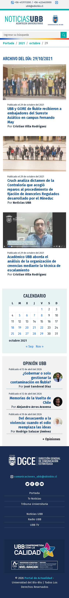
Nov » (39, 346)
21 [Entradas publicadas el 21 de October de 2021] (34, 327)
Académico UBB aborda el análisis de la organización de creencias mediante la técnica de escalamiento (34, 263)
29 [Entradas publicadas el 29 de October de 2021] (41, 333)
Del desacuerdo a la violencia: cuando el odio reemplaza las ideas (30, 422)
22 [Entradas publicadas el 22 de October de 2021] (41, 327)
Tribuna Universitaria (34, 504)
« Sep (29, 346)
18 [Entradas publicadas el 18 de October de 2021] (12, 327)
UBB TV (34, 525)
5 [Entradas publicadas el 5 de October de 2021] (19, 315)
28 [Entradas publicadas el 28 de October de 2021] (34, 333)
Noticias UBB (34, 514)
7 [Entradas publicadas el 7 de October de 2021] (34, 315)
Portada (34, 493)
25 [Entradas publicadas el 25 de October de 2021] (12, 333)
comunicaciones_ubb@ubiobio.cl (33, 476)
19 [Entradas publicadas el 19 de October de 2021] (19, 327)
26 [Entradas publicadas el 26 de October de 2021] (19, 333)
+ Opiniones (51, 439)
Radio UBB (34, 519)
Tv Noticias (34, 498)
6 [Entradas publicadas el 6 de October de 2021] (27, 315)
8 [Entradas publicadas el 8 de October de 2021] (42, 315)
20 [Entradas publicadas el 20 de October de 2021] (27, 327)
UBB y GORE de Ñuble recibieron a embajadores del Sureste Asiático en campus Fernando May (34, 115)
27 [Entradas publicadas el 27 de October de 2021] (27, 333)
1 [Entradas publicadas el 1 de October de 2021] (41, 309)
